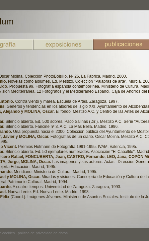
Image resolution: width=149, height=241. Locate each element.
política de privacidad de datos (43, 233)
